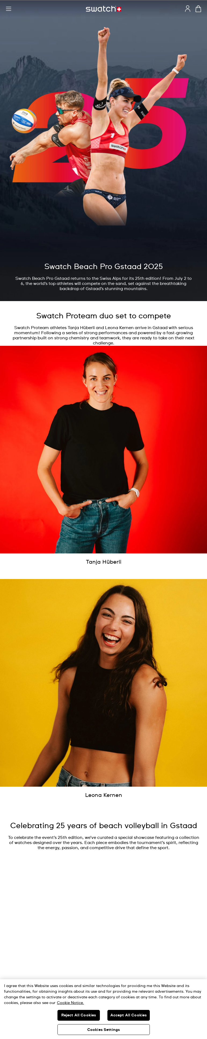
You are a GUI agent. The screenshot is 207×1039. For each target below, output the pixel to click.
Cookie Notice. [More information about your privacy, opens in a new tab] (70, 1003)
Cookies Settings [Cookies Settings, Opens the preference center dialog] (103, 1030)
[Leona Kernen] (103, 795)
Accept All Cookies (128, 1015)
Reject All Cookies (78, 1015)
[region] (103, 1009)
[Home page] (103, 9)
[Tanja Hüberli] (103, 562)
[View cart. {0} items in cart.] (198, 8)
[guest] (187, 8)
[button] (8, 9)
